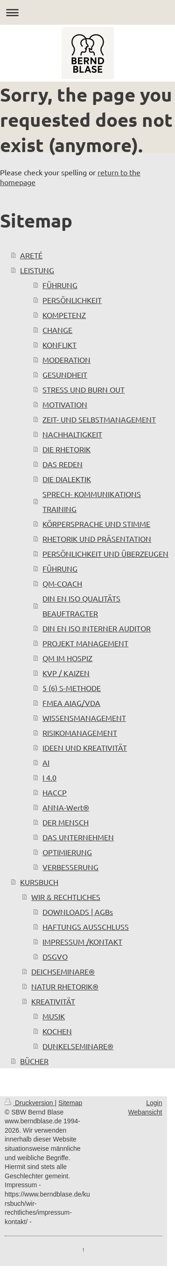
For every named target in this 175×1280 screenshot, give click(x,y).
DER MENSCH (65, 822)
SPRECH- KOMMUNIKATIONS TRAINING (91, 501)
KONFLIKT (59, 344)
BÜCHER (34, 1061)
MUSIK (53, 1016)
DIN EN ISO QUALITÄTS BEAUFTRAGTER (81, 606)
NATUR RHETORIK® (64, 986)
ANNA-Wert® (65, 807)
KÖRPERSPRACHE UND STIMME (96, 523)
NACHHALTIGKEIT (72, 434)
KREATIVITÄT (53, 1001)
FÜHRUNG (59, 285)
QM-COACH (62, 583)
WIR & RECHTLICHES (65, 896)
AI (45, 762)
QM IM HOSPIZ (67, 658)
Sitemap (70, 1103)
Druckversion (30, 1103)
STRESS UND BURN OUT (83, 389)
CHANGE (57, 329)
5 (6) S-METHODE (71, 687)
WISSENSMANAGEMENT (84, 717)
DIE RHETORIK (66, 449)
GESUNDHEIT (64, 374)
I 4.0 (49, 777)
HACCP (54, 792)
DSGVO (55, 956)
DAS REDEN (62, 464)
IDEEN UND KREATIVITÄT (84, 747)
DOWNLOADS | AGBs (77, 911)
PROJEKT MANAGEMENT (85, 643)
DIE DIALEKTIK (66, 479)
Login (154, 1103)
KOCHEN (57, 1031)
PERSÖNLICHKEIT (72, 299)
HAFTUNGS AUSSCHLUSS (85, 926)
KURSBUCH (39, 881)
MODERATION (66, 359)
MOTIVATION (64, 404)
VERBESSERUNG (70, 867)
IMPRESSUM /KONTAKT (82, 941)
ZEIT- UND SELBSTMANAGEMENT (99, 419)
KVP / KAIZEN (66, 673)
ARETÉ (31, 255)
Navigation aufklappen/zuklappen (87, 12)
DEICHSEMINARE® (63, 971)
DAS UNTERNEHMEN (78, 837)
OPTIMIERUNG (67, 852)
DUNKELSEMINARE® (77, 1046)
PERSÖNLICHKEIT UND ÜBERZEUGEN (105, 553)
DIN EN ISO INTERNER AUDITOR (96, 628)
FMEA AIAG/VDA (71, 702)
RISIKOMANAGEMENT (79, 732)
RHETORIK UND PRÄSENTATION (96, 538)
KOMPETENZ (64, 314)
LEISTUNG (37, 270)
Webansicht (145, 1112)
